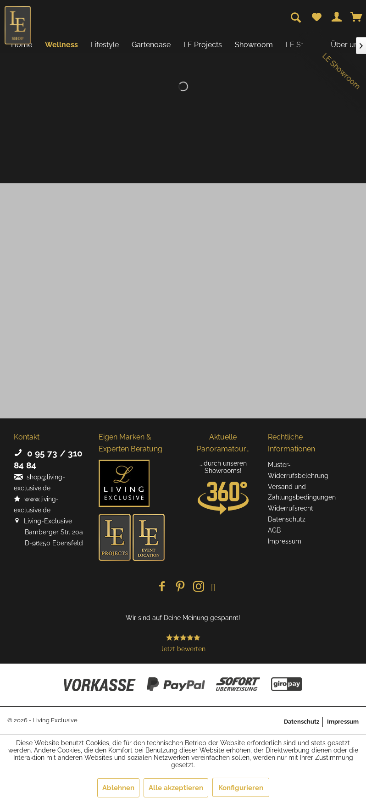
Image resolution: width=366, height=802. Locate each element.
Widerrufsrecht (290, 508)
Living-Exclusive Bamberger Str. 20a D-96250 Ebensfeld (48, 532)
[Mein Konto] (336, 17)
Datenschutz (286, 519)
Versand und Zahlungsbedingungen (302, 492)
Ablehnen (118, 788)
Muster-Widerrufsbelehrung (298, 470)
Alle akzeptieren (176, 788)
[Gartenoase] (151, 45)
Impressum (284, 541)
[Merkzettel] (316, 17)
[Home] (22, 45)
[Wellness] (61, 45)
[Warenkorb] (357, 17)
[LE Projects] (202, 45)
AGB (274, 530)
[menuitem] (316, 17)
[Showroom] (253, 45)
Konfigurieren (240, 788)
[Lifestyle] (104, 45)
